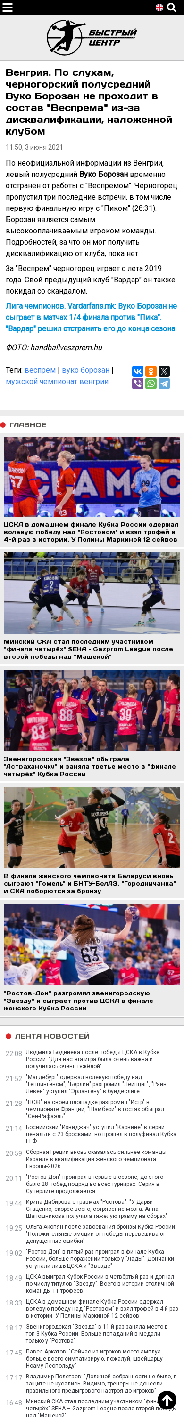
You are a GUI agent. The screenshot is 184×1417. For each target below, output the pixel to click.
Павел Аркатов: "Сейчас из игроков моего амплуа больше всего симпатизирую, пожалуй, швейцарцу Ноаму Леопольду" (94, 1358)
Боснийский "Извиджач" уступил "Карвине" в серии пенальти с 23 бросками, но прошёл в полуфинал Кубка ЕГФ (101, 1134)
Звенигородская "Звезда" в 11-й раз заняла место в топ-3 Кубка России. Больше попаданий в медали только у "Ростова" (97, 1333)
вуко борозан (85, 370)
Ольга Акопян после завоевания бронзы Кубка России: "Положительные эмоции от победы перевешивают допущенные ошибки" (101, 1234)
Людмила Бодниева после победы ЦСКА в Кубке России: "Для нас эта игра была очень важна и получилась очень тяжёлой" (92, 1059)
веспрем (40, 370)
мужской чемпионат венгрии (57, 381)
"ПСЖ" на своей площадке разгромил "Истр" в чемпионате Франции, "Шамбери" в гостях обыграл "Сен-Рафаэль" (95, 1109)
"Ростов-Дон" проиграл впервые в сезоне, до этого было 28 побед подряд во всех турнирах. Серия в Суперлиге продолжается (94, 1184)
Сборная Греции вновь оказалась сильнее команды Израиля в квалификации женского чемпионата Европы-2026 (96, 1159)
